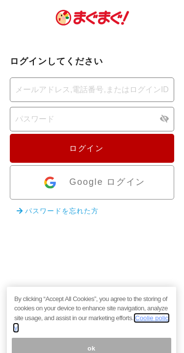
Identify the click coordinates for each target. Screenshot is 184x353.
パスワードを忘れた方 (58, 211)
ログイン (91, 148)
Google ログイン (94, 182)
